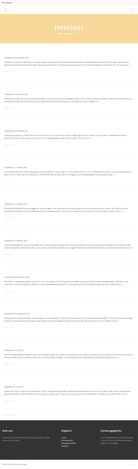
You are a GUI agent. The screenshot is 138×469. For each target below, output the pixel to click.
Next (16, 415)
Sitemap (64, 446)
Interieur (68, 33)
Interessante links (68, 443)
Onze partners (67, 440)
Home (60, 33)
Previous (5, 415)
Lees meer (8, 71)
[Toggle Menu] (133, 10)
